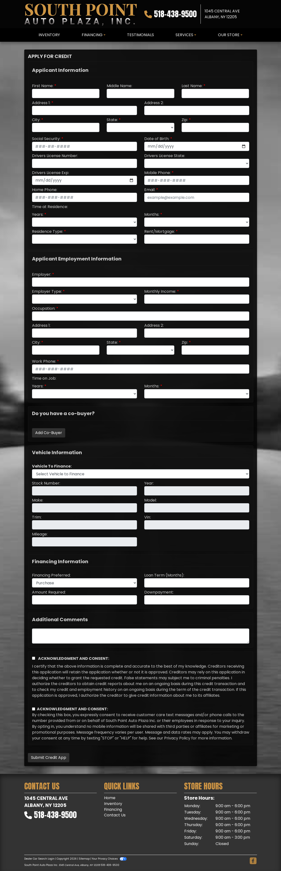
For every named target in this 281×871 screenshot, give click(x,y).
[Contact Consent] (33, 709)
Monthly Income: (160, 291)
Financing (113, 809)
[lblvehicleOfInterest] (140, 473)
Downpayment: (159, 592)
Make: (37, 500)
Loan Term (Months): (164, 575)
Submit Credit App (48, 757)
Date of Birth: (156, 139)
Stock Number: (46, 483)
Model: (150, 500)
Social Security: (46, 139)
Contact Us (115, 815)
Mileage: (40, 534)
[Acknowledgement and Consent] (33, 658)
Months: (151, 214)
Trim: (36, 517)
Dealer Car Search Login (39, 859)
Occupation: (43, 308)
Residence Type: (47, 231)
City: (36, 120)
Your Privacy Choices (109, 859)
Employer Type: (47, 291)
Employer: (41, 274)
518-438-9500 (175, 14)
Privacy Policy (177, 738)
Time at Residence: (50, 206)
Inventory (113, 803)
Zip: (185, 120)
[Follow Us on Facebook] (253, 861)
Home (109, 798)
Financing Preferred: (51, 575)
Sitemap (84, 859)
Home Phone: (44, 190)
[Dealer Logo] (80, 14)
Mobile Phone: (157, 173)
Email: (149, 190)
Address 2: (154, 103)
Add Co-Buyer (48, 433)
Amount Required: (49, 592)
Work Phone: (44, 361)
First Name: (42, 86)
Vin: (147, 517)
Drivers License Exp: (50, 173)
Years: (37, 214)
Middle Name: (119, 86)
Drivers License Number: (55, 156)
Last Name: (192, 86)
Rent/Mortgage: (159, 231)
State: (112, 120)
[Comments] (140, 636)
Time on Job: (44, 378)
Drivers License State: (164, 156)
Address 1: (41, 103)
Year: (149, 483)
